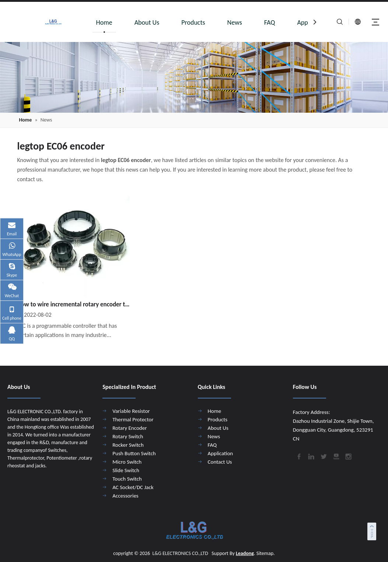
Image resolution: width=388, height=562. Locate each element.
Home (104, 22)
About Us (147, 22)
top (372, 530)
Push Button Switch (133, 453)
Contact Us (220, 462)
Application (220, 453)
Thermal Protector (132, 419)
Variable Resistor (131, 411)
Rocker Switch (128, 445)
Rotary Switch (127, 436)
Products (193, 22)
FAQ (269, 22)
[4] (194, 77)
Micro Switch (126, 462)
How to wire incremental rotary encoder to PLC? (73, 304)
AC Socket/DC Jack (132, 487)
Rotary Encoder (129, 428)
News (234, 22)
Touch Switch (126, 478)
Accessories (125, 495)
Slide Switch (125, 470)
